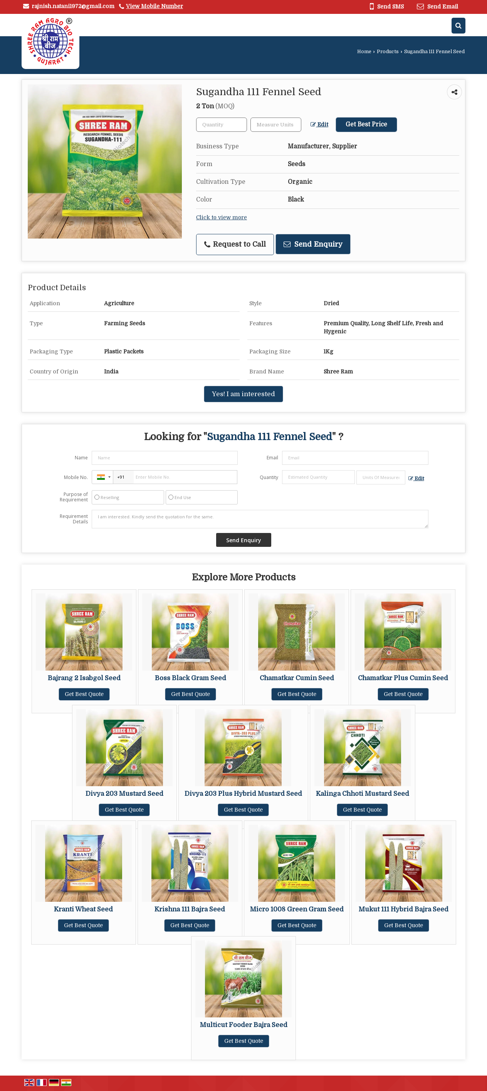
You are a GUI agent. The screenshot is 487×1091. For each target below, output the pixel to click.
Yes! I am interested (243, 394)
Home (364, 51)
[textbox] (275, 125)
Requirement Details (74, 519)
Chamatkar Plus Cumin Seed (403, 678)
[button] (154, 6)
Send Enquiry (313, 244)
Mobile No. (76, 477)
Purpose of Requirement (74, 497)
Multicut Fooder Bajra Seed (243, 1025)
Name (81, 457)
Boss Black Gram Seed (190, 678)
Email (272, 457)
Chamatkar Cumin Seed (297, 678)
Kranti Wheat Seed (83, 909)
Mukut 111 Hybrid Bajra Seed (403, 909)
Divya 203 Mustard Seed (124, 793)
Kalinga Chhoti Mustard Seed (362, 793)
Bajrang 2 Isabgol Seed (84, 678)
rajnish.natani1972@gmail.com (73, 6)
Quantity (269, 477)
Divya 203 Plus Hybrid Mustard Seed (243, 793)
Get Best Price (366, 124)
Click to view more (221, 217)
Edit (319, 125)
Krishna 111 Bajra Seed (189, 909)
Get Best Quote (84, 694)
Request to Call (235, 244)
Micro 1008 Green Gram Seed (297, 909)
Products (388, 51)
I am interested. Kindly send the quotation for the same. (260, 519)
